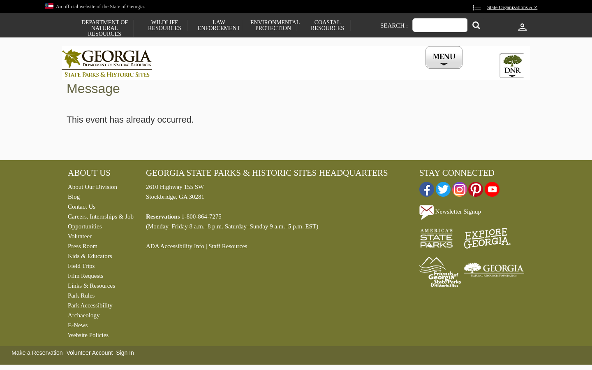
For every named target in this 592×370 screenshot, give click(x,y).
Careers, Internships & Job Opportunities (101, 223)
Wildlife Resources (164, 25)
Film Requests (85, 278)
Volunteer (80, 238)
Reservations (241, 71)
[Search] (476, 26)
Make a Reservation (37, 354)
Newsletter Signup (450, 213)
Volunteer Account (89, 354)
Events (387, 71)
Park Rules (81, 297)
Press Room (82, 248)
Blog (74, 198)
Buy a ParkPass (339, 71)
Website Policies (88, 337)
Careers (289, 71)
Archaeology (83, 317)
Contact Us (81, 208)
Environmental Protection (273, 25)
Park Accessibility (90, 307)
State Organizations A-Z (512, 7)
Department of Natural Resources (104, 28)
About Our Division (92, 189)
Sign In (125, 354)
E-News (78, 327)
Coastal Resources (327, 25)
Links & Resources (91, 287)
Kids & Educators (90, 258)
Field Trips (81, 268)
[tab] (512, 65)
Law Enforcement (219, 25)
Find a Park (188, 71)
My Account (430, 71)
